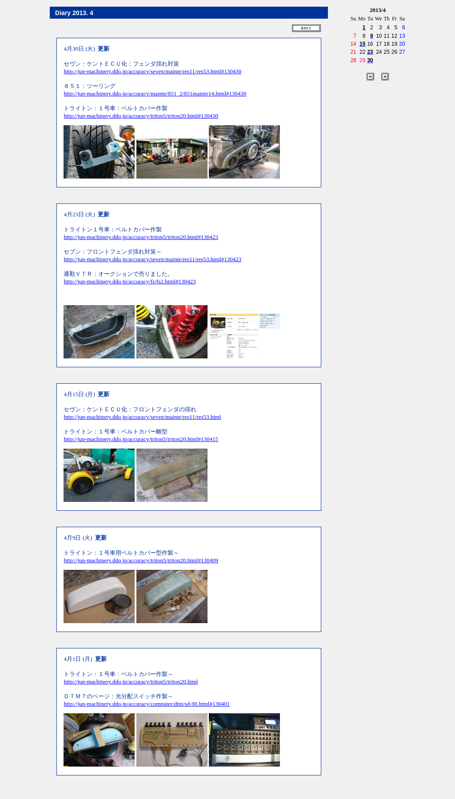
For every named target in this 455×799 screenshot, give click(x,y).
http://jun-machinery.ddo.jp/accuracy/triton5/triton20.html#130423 (141, 237)
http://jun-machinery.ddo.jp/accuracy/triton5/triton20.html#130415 (141, 439)
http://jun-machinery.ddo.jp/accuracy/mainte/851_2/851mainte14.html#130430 (155, 93)
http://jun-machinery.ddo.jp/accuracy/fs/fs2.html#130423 (130, 281)
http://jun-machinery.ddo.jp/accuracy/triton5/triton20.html (131, 681)
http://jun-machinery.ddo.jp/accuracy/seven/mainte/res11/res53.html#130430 (152, 71)
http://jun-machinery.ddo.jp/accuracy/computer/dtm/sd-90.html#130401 (147, 703)
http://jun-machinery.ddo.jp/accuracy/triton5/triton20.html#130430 (141, 115)
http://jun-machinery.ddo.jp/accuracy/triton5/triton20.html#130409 (141, 560)
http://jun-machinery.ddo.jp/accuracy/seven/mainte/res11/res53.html (142, 416)
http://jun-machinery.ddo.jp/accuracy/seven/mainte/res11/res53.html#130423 (152, 259)
